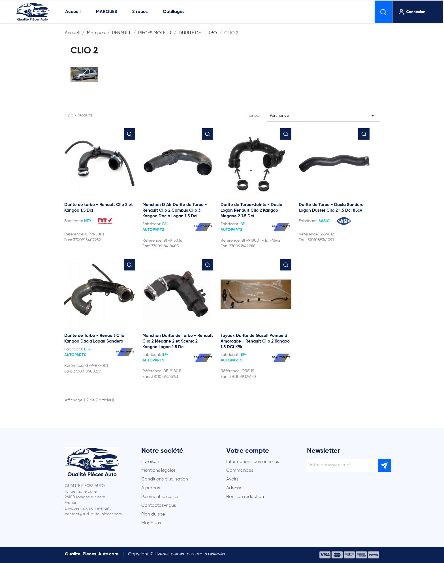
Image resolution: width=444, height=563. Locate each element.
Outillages (173, 12)
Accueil (73, 12)
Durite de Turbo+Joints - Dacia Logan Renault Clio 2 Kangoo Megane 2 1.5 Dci (251, 210)
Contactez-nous (158, 505)
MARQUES (106, 12)
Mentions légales (158, 470)
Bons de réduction (245, 497)
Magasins (151, 523)
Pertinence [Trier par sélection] (323, 115)
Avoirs (232, 479)
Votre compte (247, 450)
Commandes (239, 470)
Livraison (150, 462)
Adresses (235, 488)
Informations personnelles (252, 462)
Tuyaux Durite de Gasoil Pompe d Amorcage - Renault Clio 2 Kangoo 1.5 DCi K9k (255, 341)
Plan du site (153, 514)
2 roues (140, 12)
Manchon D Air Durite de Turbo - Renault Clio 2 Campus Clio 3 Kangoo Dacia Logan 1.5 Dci (174, 210)
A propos (150, 488)
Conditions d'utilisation (164, 479)
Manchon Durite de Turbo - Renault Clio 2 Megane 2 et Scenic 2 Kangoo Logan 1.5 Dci (177, 341)
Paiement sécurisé (159, 497)
